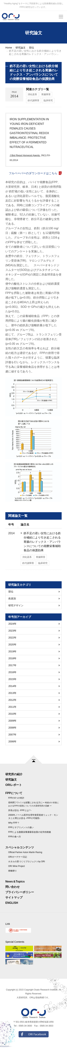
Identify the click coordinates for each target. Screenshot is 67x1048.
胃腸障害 (46, 94)
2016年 (12, 672)
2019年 (12, 651)
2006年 (12, 741)
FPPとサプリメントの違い (21, 827)
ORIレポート (13, 784)
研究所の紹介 (14, 774)
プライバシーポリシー (19, 892)
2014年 (12, 686)
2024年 (12, 623)
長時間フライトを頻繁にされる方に (33, 804)
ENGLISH (11, 902)
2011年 (12, 706)
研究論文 (21, 47)
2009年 (12, 720)
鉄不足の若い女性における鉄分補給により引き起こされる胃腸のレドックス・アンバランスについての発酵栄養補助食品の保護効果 (42, 542)
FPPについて (13, 793)
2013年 (12, 693)
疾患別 (12, 598)
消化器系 (32, 94)
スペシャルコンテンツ (19, 847)
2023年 (12, 630)
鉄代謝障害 (33, 100)
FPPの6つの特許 (16, 798)
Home (8, 47)
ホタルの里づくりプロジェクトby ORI (26, 861)
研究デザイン (15, 605)
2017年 (12, 665)
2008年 (12, 727)
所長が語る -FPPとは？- (20, 810)
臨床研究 (48, 100)
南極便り (12, 871)
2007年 (12, 734)
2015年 (12, 679)
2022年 (12, 637)
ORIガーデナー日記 (17, 857)
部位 (31, 47)
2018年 (12, 658)
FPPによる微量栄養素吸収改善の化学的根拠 (29, 832)
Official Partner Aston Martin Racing (25, 852)
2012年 (12, 699)
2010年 (12, 713)
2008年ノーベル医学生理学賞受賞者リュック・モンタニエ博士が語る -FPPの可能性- (33, 816)
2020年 (12, 644)
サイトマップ (14, 897)
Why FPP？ (13, 823)
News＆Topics (15, 881)
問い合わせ (12, 886)
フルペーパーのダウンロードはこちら (33, 173)
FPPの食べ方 (14, 836)
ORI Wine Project (16, 866)
